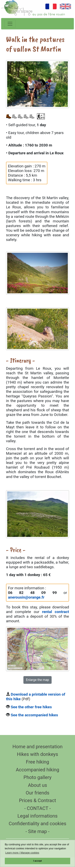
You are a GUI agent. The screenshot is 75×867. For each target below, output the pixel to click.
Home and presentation (37, 746)
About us (37, 785)
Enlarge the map (37, 680)
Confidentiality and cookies (37, 823)
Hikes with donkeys (37, 754)
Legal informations (37, 816)
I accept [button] (37, 861)
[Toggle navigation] (10, 24)
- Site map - (37, 831)
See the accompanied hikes (34, 715)
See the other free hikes (31, 707)
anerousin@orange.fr (26, 597)
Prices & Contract (37, 800)
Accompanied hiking (37, 770)
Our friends (37, 793)
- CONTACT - (37, 808)
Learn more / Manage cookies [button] (22, 852)
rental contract (55, 611)
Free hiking (37, 762)
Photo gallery (38, 777)
